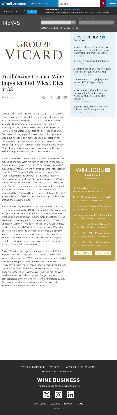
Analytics (69, 367)
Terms (80, 404)
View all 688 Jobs (93, 178)
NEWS (11, 23)
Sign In (32, 11)
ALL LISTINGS (83, 253)
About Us (55, 404)
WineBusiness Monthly (33, 367)
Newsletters (49, 371)
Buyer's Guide (67, 371)
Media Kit (58, 408)
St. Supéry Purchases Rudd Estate (91, 60)
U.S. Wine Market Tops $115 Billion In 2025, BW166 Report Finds (91, 81)
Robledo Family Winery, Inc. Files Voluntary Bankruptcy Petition (90, 108)
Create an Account (70, 9)
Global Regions (70, 27)
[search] (79, 3)
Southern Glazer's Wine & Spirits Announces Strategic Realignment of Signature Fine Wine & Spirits (91, 50)
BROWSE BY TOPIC (87, 18)
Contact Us (40, 404)
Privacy (68, 404)
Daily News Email (87, 367)
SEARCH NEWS (47, 18)
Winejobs (54, 367)
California (45, 27)
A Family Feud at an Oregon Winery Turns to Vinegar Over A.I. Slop (92, 70)
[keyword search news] (56, 22)
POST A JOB (103, 253)
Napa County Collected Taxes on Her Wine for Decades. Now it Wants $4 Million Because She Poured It (90, 94)
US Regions (56, 27)
